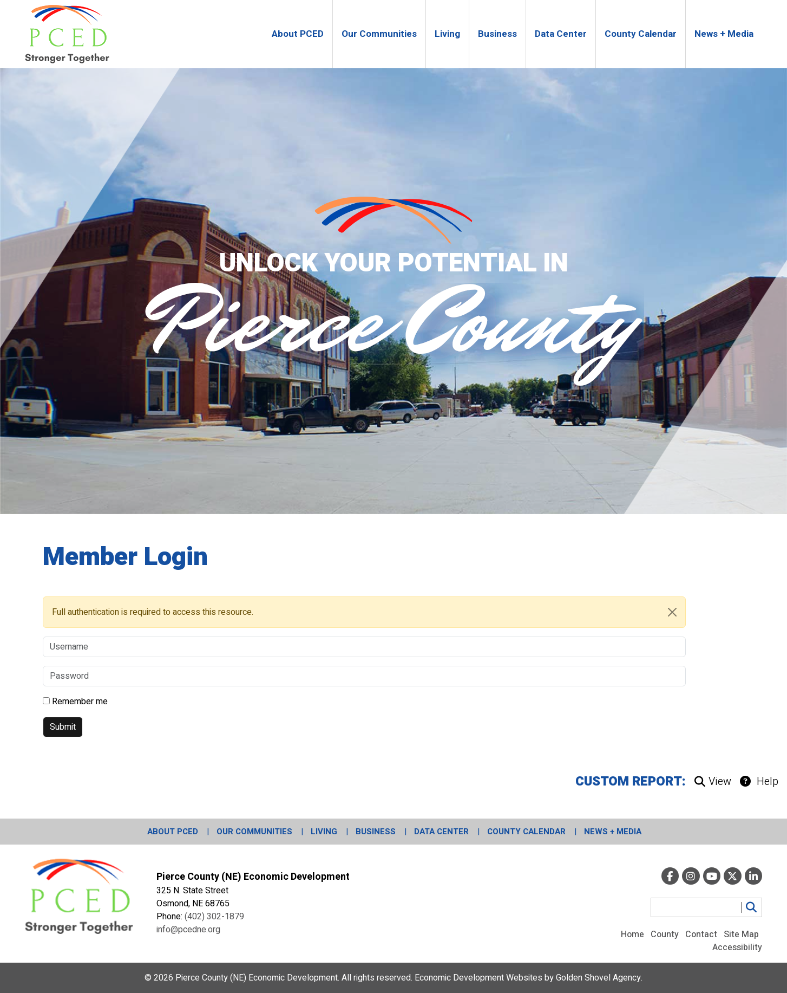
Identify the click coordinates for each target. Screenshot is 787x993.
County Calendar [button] (641, 34)
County (665, 934)
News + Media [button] (723, 34)
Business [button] (497, 34)
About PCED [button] (298, 34)
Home (632, 934)
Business (376, 832)
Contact (701, 934)
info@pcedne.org (188, 929)
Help (759, 781)
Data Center (441, 832)
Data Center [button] (561, 34)
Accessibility (737, 947)
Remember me (80, 701)
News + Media (612, 832)
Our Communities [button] (379, 34)
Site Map (741, 934)
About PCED (172, 832)
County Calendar (526, 832)
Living (324, 832)
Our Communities (254, 832)
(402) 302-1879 (214, 916)
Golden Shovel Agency (598, 977)
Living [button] (447, 34)
